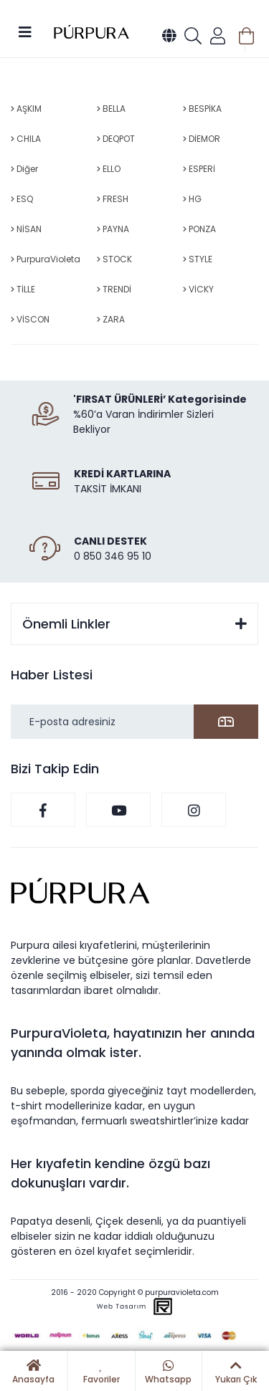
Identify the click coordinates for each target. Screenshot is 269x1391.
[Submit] (226, 721)
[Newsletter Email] (134, 721)
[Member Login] (217, 35)
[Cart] (246, 35)
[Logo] (91, 33)
